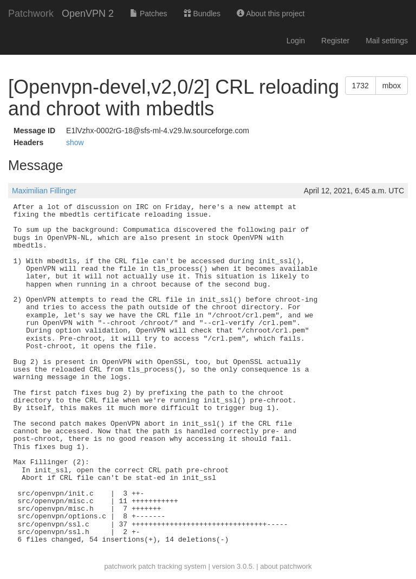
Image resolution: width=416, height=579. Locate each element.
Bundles (202, 13)
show (75, 142)
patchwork (120, 566)
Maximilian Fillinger (44, 190)
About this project (270, 13)
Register (335, 40)
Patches (148, 13)
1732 (360, 85)
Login (296, 40)
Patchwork (31, 13)
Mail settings (387, 40)
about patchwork (285, 566)
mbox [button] (391, 85)
